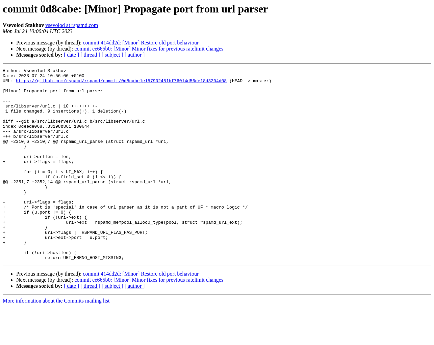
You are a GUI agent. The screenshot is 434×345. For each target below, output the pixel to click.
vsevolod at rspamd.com (71, 25)
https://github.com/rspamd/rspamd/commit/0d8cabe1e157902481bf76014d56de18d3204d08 (121, 84)
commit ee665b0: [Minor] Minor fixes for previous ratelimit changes (148, 49)
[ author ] (135, 55)
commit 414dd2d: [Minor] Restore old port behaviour (141, 42)
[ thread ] (90, 55)
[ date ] (71, 55)
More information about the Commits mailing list (56, 339)
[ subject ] (112, 55)
